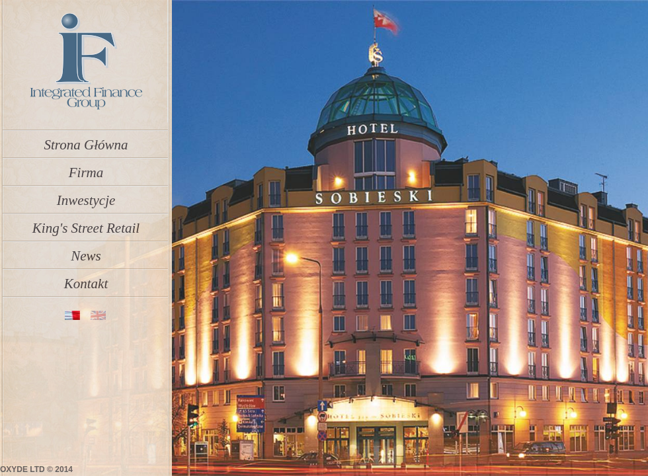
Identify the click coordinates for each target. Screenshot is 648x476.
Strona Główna (86, 141)
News (86, 252)
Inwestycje (86, 196)
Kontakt (86, 280)
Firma (86, 169)
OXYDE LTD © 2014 (36, 469)
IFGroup (85, 61)
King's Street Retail (86, 224)
